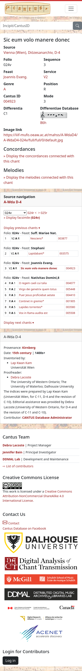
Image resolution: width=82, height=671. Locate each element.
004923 (9, 101)
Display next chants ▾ (19, 322)
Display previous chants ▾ (22, 228)
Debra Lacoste (21, 377)
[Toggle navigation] (71, 8)
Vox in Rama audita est (33, 313)
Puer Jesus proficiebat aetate (37, 295)
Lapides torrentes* (31, 307)
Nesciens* (36, 238)
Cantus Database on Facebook (24, 528)
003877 (62, 238)
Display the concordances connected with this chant (38, 159)
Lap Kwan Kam (21, 363)
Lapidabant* (36, 253)
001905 (70, 301)
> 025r (42, 213)
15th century (21, 353)
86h (43, 122)
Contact (11, 523)
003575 (64, 253)
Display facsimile (23, 217)
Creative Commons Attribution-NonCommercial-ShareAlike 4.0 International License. (37, 496)
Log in (10, 660)
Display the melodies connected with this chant (38, 180)
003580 (70, 307)
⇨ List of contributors (18, 466)
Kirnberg (28, 348)
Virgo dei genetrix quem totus (38, 289)
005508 (70, 313)
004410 (70, 295)
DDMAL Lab (11, 459)
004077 (70, 283)
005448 (70, 289)
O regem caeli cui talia (33, 283)
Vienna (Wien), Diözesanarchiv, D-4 (31, 52)
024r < (32, 213)
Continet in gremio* (31, 301)
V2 (46, 77)
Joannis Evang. (15, 77)
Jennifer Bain (13, 452)
